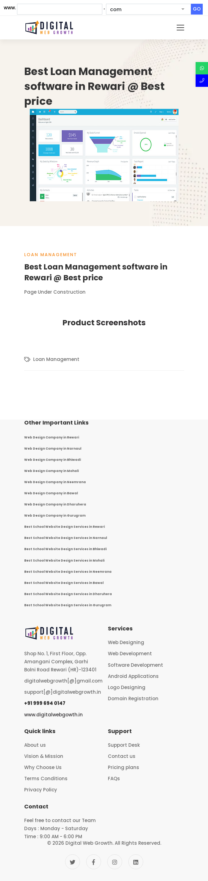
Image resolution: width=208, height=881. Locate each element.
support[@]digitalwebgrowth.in (62, 692)
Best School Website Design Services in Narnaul (65, 538)
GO (197, 9)
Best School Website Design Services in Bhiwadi (65, 549)
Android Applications (133, 676)
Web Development (130, 653)
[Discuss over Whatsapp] (202, 68)
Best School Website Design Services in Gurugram (67, 605)
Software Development (135, 665)
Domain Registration (133, 698)
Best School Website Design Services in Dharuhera (68, 594)
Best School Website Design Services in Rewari (64, 526)
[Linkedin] (135, 861)
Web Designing (126, 642)
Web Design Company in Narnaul (52, 448)
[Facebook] (93, 861)
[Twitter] (72, 861)
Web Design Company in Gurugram (55, 515)
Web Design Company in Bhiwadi (52, 459)
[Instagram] (114, 861)
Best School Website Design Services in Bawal (64, 583)
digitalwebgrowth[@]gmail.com (63, 681)
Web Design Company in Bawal (51, 493)
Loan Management (50, 254)
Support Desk (124, 745)
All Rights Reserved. (138, 843)
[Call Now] (202, 80)
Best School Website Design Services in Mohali (64, 560)
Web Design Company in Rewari (51, 437)
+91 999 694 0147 (44, 703)
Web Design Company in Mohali (51, 471)
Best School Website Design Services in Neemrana (68, 571)
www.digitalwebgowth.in (53, 714)
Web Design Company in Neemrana (55, 482)
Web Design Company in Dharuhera (55, 504)
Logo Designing (126, 687)
